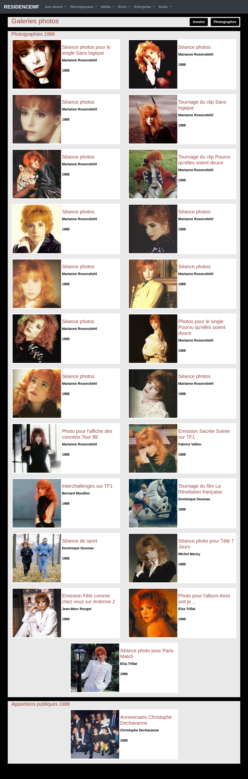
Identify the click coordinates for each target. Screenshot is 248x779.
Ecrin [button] (123, 7)
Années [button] (199, 22)
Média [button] (106, 7)
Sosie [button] (164, 7)
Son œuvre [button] (54, 7)
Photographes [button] (225, 22)
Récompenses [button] (82, 7)
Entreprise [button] (143, 7)
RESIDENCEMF (21, 6)
